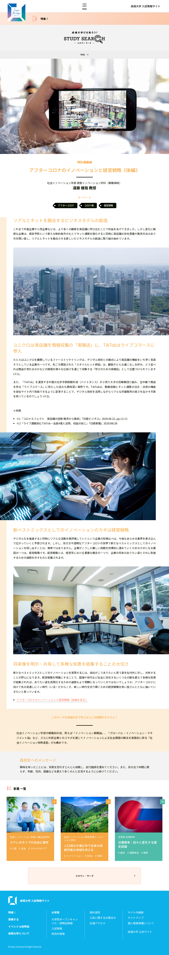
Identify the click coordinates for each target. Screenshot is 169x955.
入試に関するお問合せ (103, 918)
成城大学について (18, 933)
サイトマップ (136, 918)
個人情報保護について (141, 923)
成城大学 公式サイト (140, 932)
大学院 (55, 912)
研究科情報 (58, 934)
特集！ (45, 19)
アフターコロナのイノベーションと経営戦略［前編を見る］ (52, 700)
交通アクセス (97, 923)
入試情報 (56, 928)
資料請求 (95, 912)
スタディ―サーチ (84, 875)
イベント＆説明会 (18, 926)
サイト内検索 (136, 912)
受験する (13, 919)
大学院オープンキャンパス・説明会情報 (64, 921)
